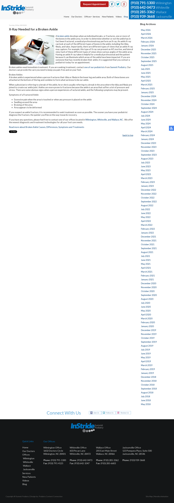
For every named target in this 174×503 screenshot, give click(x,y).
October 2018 (147, 384)
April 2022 (146, 221)
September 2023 (149, 154)
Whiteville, (102, 119)
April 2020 (146, 314)
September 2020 (149, 295)
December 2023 (148, 143)
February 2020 (148, 322)
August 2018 (147, 392)
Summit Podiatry (118, 67)
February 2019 (148, 369)
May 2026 (146, 30)
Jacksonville (29, 469)
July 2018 (145, 396)
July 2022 (145, 209)
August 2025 (147, 65)
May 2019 (146, 357)
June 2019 (146, 353)
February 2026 (148, 41)
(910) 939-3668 (143, 16)
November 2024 (148, 100)
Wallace (27, 465)
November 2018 (148, 381)
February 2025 (148, 88)
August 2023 (147, 158)
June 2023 (146, 166)
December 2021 (148, 236)
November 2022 (148, 193)
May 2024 (146, 123)
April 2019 (146, 361)
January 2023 (147, 186)
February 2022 (148, 228)
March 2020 (146, 318)
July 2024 (145, 115)
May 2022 (146, 217)
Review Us (125, 413)
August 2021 (147, 252)
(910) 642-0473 (143, 7)
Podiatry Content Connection (50, 496)
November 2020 (148, 287)
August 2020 (147, 299)
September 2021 (149, 248)
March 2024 (146, 131)
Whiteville (28, 462)
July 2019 (145, 349)
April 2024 (146, 127)
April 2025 (146, 80)
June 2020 (146, 306)
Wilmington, (91, 119)
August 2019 (147, 345)
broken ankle (63, 36)
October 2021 (147, 244)
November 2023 (148, 147)
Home (66, 16)
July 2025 (145, 69)
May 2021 (146, 264)
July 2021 (145, 256)
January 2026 (147, 45)
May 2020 (146, 310)
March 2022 (146, 225)
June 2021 (146, 260)
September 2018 (149, 388)
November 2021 (148, 240)
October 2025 (147, 57)
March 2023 (146, 178)
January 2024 (147, 139)
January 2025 (147, 92)
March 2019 (146, 365)
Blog (126, 16)
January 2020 (147, 326)
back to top (128, 135)
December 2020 (148, 283)
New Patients (108, 16)
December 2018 (148, 377)
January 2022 (147, 232)
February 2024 (148, 135)
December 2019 (148, 330)
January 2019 (147, 373)
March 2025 (146, 84)
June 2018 (146, 400)
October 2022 (147, 197)
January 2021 (147, 279)
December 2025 (148, 49)
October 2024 (147, 104)
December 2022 (148, 189)
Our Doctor (28, 451)
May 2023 (146, 170)
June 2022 (146, 213)
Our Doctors (76, 16)
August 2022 (147, 205)
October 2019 (147, 338)
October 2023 (147, 151)
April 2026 (146, 34)
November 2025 (148, 53)
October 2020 (147, 291)
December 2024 (148, 96)
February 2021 (148, 275)
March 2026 (146, 37)
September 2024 (149, 108)
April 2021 (146, 267)
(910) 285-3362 (143, 12)
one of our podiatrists (94, 67)
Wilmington (28, 458)
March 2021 (146, 271)
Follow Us (110, 413)
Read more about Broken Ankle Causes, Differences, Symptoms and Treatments (46, 127)
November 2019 (148, 334)
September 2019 (149, 342)
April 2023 (146, 174)
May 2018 (146, 404)
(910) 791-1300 (143, 3)
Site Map (149, 496)
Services (96, 16)
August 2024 (147, 112)
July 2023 (145, 162)
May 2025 (146, 76)
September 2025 (149, 61)
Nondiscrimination (161, 496)
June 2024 (146, 119)
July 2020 (145, 303)
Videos (119, 16)
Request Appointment (94, 4)
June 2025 (146, 73)
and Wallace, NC (115, 119)
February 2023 (148, 182)
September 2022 (149, 201)
